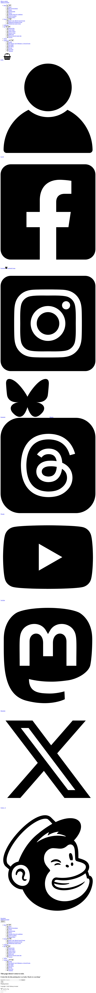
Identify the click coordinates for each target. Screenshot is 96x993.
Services (9, 37)
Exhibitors (6, 25)
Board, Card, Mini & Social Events (15, 20)
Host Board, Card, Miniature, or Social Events (18, 43)
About (8, 7)
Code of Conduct (11, 16)
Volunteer (9, 51)
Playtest (9, 48)
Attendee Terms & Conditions (14, 14)
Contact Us (7, 40)
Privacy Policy (10, 17)
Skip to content (4, 1)
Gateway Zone (10, 33)
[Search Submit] (20, 980)
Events (6, 19)
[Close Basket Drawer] (2, 982)
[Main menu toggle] (3, 921)
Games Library (10, 31)
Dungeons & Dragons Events (14, 22)
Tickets (5, 38)
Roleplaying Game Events (13, 23)
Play (6, 26)
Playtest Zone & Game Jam (13, 36)
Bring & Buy (10, 28)
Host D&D (10, 45)
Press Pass (9, 49)
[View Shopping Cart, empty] (48, 57)
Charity (9, 10)
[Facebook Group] (10, 268)
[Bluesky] (29, 417)
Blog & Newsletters (12, 8)
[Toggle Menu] (9, 5)
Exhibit (9, 42)
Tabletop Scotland (5, 2)
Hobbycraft (10, 34)
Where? (9, 13)
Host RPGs (10, 46)
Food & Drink (10, 11)
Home (6, 5)
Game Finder (10, 30)
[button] (7, 5)
